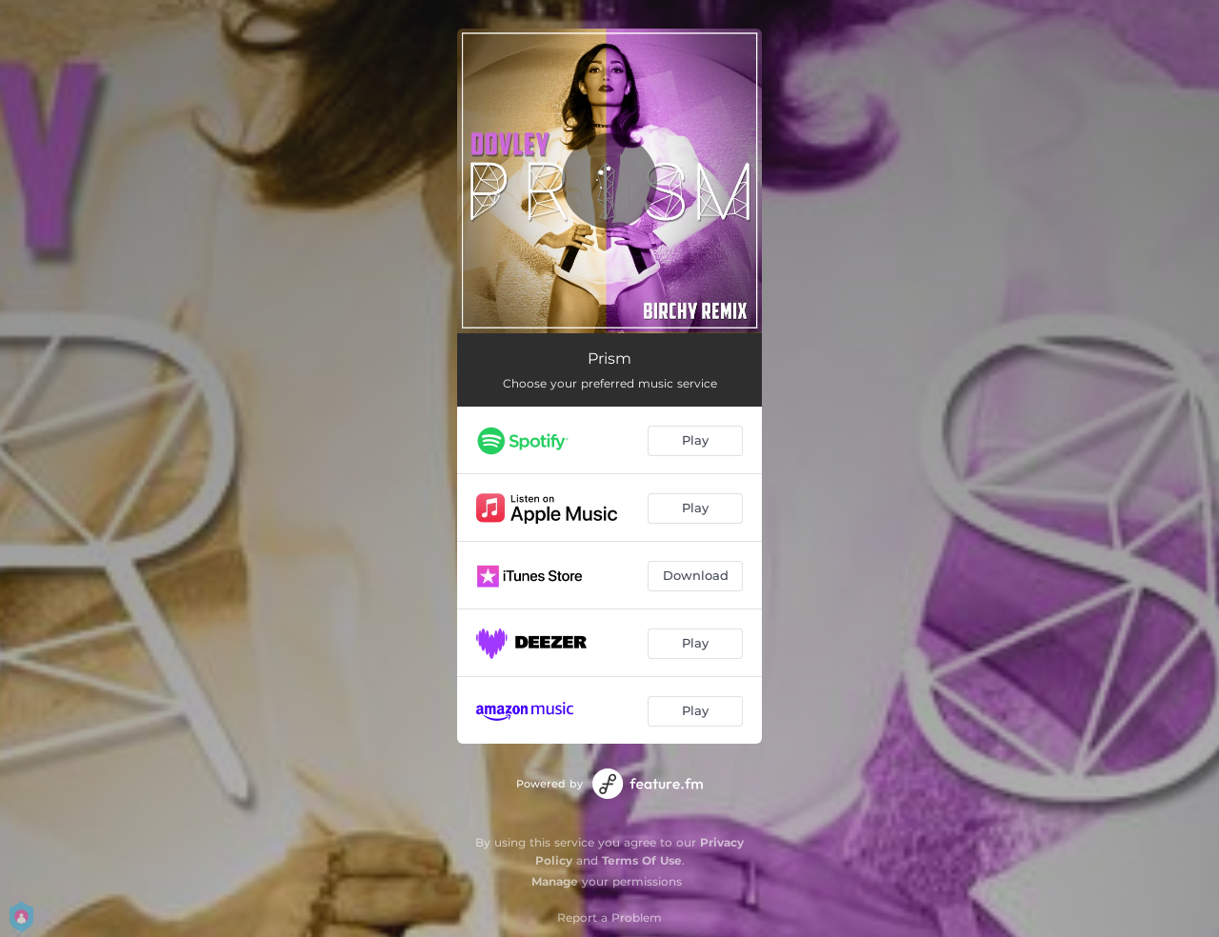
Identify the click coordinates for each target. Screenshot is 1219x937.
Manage (554, 881)
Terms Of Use (642, 860)
